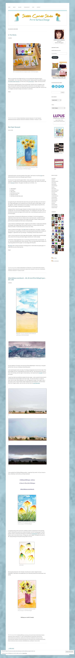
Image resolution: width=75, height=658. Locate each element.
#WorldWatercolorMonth (27, 489)
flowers (36, 269)
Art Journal (31, 634)
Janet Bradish (54, 184)
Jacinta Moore (31, 81)
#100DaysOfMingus (20, 634)
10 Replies (10, 37)
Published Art (26, 7)
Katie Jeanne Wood (55, 190)
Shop (33, 7)
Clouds (34, 634)
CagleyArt (53, 179)
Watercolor (31, 118)
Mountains (10, 636)
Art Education (34, 533)
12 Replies (10, 282)
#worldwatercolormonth (40, 639)
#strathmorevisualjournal (23, 639)
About (14, 7)
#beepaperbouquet (16, 269)
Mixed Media (22, 118)
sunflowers (32, 119)
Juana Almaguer (54, 185)
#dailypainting (23, 637)
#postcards (23, 119)
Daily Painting (38, 634)
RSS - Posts (54, 258)
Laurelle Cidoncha (55, 195)
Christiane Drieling (55, 181)
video (41, 175)
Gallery (19, 7)
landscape (13, 640)
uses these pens (36, 383)
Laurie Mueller (54, 197)
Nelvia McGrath (54, 200)
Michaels (13, 182)
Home (9, 7)
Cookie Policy (24, 653)
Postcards (27, 118)
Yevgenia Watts (54, 207)
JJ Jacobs (53, 187)
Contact (38, 7)
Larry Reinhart (54, 194)
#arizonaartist (38, 267)
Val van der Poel (54, 206)
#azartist (39, 118)
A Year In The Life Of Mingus (27, 483)
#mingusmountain (39, 637)
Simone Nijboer (54, 204)
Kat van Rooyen (54, 191)
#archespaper (33, 636)
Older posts (11, 648)
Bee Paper (10, 245)
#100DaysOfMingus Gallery (27, 480)
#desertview (28, 637)
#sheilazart (27, 119)
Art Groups (27, 634)
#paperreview (27, 269)
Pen (26, 267)
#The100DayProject (32, 639)
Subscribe (55, 57)
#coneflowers (17, 637)
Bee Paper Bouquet (14, 127)
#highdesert (33, 637)
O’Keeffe (40, 372)
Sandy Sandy (54, 201)
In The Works (12, 35)
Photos (13, 636)
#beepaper (10, 269)
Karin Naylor (54, 188)
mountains (20, 640)
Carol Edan (53, 178)
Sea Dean (53, 203)
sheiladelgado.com (26, 640)
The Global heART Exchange (14, 81)
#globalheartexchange (12, 119)
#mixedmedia (22, 269)
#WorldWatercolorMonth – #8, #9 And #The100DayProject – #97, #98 (27, 279)
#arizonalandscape (11, 637)
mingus (16, 640)
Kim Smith (53, 192)
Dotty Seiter (54, 182)
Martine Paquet (54, 198)
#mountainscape (11, 639)
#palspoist (18, 119)
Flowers (18, 118)
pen (39, 269)
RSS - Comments (55, 260)
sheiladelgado (42, 269)
